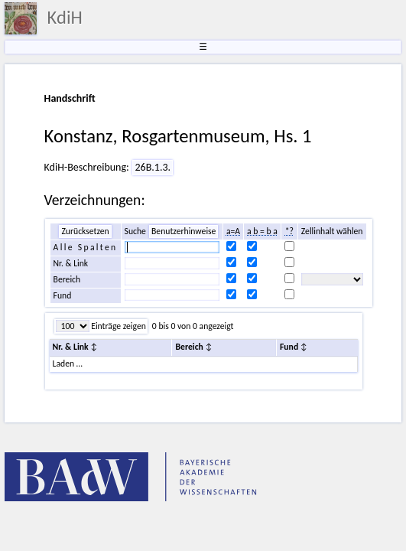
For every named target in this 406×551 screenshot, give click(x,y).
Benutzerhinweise (183, 231)
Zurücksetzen (85, 231)
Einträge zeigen (117, 326)
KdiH (65, 17)
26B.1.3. (153, 167)
